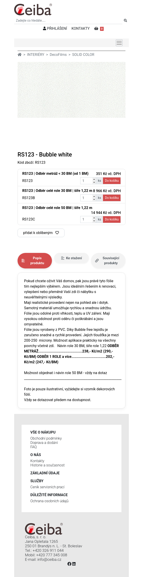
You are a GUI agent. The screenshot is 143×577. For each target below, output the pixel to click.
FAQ (33, 447)
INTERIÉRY (35, 54)
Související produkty (107, 260)
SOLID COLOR (83, 54)
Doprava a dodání (44, 443)
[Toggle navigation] (119, 43)
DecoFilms (58, 54)
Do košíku (112, 180)
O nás (35, 455)
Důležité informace (49, 495)
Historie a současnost (47, 465)
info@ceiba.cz (49, 559)
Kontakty (37, 461)
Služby (36, 481)
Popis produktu (33, 260)
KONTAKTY (81, 28)
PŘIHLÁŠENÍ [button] (55, 28)
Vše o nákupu (43, 432)
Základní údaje (45, 473)
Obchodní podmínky (46, 438)
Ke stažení (71, 258)
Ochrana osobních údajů (49, 501)
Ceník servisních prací (47, 487)
